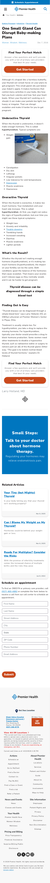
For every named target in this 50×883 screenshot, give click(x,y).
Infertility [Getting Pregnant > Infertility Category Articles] (20, 24)
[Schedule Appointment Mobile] (25, 2)
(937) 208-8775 (12, 727)
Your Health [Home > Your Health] (10, 15)
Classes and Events (13, 808)
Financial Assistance (13, 840)
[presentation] (22, 664)
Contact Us (13, 777)
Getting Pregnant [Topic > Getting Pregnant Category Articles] (8, 24)
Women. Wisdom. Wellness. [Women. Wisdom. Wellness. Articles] (14, 42)
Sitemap (37, 829)
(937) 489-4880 (9, 591)
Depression (11, 183)
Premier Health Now (13, 817)
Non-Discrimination (37, 825)
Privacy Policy (38, 816)
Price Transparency (13, 835)
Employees (37, 803)
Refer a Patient (13, 794)
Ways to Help (38, 793)
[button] (5, 9)
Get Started (25, 70)
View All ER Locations (16, 732)
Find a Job (13, 789)
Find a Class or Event (13, 785)
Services (37, 767)
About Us (38, 780)
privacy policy (8, 870)
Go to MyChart (13, 768)
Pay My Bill (13, 781)
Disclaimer (37, 820)
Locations (38, 763)
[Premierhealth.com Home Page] (3, 15)
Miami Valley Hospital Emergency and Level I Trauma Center (15, 719)
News (13, 803)
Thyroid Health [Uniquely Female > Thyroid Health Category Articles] (32, 24)
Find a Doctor (13, 772)
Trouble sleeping (14, 229)
